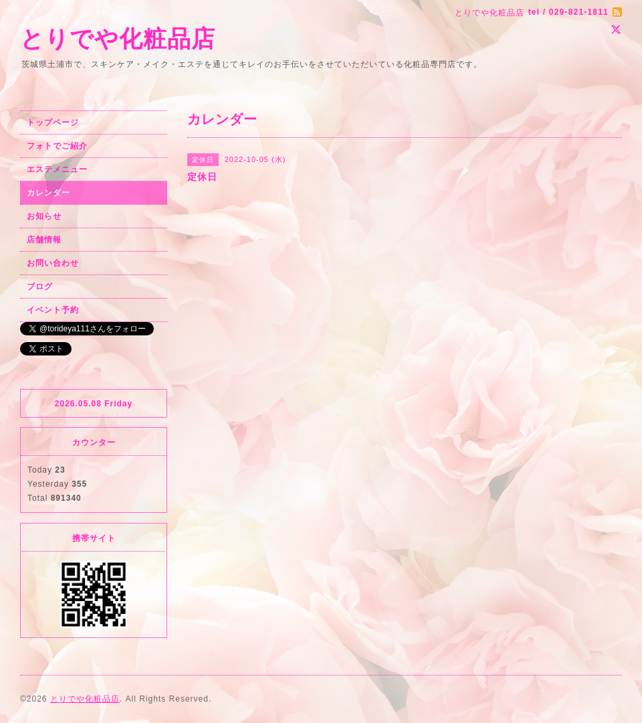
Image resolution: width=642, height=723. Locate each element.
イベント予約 (53, 310)
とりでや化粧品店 (117, 38)
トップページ (53, 122)
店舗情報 (44, 239)
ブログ (40, 286)
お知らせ (44, 216)
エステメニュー (57, 169)
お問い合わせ (53, 263)
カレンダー (48, 192)
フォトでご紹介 (57, 146)
